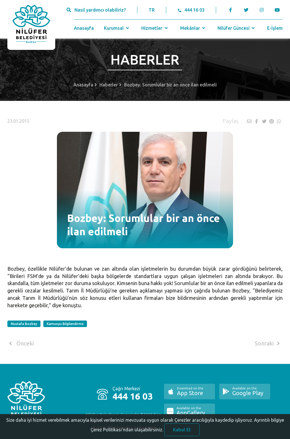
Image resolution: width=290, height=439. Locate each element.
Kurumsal (117, 28)
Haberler (108, 84)
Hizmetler (155, 28)
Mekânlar (193, 28)
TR (152, 9)
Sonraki (268, 343)
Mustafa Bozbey (24, 324)
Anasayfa (84, 28)
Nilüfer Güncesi (237, 28)
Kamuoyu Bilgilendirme (65, 324)
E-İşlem (275, 28)
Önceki (20, 343)
